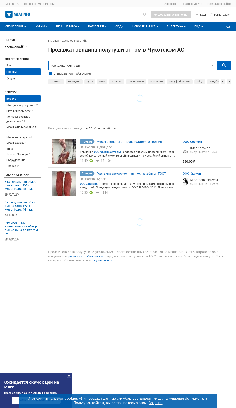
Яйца (9, 148)
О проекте (170, 3)
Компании (97, 26)
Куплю (10, 78)
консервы (156, 81)
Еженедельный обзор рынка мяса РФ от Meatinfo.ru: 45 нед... (20, 185)
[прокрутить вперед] (229, 81)
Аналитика (177, 26)
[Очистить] (213, 65)
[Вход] (200, 14)
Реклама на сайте (219, 3)
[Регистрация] (220, 14)
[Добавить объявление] (171, 14)
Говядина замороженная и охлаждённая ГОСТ (131, 173)
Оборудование (17, 160)
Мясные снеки (16, 143)
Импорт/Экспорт (18, 154)
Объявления (16, 26)
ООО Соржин (192, 141)
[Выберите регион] (16, 46)
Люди (119, 26)
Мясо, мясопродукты (22, 105)
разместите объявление (86, 256)
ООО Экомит (192, 173)
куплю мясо (103, 260)
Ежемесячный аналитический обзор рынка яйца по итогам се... (21, 228)
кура (90, 81)
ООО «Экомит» (89, 183)
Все (8, 65)
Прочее (13, 166)
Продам (11, 71)
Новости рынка (145, 26)
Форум (41, 26)
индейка (215, 81)
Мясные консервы (19, 137)
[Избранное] (144, 14)
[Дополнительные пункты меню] (198, 26)
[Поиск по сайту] (228, 26)
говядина (74, 81)
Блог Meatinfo (16, 175)
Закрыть (156, 403)
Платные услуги (192, 3)
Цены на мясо (68, 26)
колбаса (117, 81)
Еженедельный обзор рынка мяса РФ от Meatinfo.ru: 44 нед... (20, 205)
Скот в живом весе (19, 111)
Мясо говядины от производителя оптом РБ (129, 141)
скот (102, 81)
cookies (73, 398)
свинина (56, 81)
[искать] (224, 65)
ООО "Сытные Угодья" (108, 152)
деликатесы (136, 81)
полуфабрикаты (179, 81)
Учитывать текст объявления (72, 73)
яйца (200, 81)
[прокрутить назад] (223, 81)
